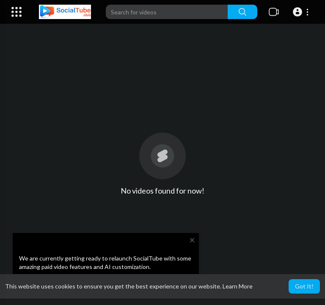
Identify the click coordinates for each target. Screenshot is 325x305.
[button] (302, 12)
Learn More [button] (238, 286)
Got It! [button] (304, 286)
